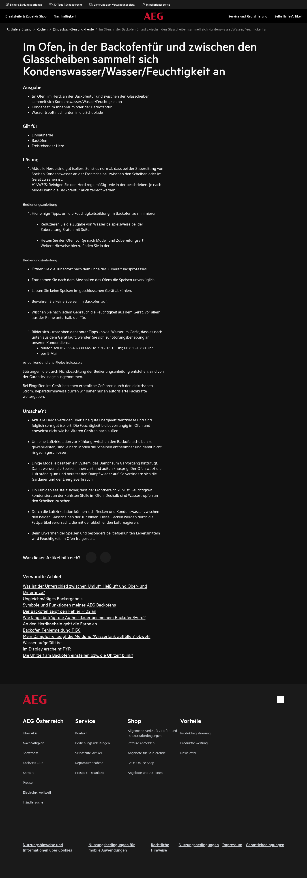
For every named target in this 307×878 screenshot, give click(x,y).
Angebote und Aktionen (145, 772)
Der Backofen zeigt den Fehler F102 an (59, 611)
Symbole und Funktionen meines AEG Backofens (69, 604)
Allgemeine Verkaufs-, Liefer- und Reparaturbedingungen (152, 733)
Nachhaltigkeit (33, 743)
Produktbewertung (194, 743)
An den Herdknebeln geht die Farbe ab (60, 623)
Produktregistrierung (195, 733)
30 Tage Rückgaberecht (65, 4)
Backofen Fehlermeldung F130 (52, 630)
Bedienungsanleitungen (92, 743)
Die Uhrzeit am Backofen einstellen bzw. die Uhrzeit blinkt (78, 655)
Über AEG (30, 733)
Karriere (28, 772)
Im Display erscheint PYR (47, 648)
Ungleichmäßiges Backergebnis (53, 598)
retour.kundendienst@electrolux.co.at (53, 362)
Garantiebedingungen (265, 844)
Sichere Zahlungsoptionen (23, 4)
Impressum (232, 844)
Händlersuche (33, 802)
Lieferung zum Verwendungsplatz (112, 4)
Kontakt (81, 733)
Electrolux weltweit (37, 792)
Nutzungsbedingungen (199, 844)
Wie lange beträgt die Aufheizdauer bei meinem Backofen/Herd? (84, 617)
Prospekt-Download (89, 772)
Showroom (30, 753)
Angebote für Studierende (147, 753)
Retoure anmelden (141, 743)
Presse (28, 782)
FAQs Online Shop (141, 762)
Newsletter (188, 753)
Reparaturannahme (89, 762)
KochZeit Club (33, 762)
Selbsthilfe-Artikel (88, 753)
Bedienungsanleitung (40, 204)
